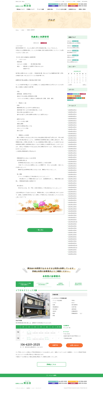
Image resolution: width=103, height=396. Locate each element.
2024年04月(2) (72, 144)
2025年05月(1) (72, 120)
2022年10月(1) (72, 183)
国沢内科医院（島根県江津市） (78, 284)
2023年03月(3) (72, 172)
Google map (68, 338)
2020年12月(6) (72, 230)
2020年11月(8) (72, 232)
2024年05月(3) (72, 142)
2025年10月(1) (72, 114)
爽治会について (21, 9)
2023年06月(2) (72, 165)
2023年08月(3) (72, 161)
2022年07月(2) (72, 189)
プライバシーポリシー (20, 388)
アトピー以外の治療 (61, 9)
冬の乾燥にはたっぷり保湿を (74, 42)
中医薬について (30, 9)
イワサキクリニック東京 (70, 1)
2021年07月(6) (72, 215)
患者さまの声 (77, 95)
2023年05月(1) (72, 168)
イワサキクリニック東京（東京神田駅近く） (42, 284)
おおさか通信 (76, 93)
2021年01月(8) (72, 228)
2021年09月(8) (72, 211)
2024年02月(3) (72, 148)
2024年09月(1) (72, 133)
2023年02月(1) (72, 174)
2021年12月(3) (72, 204)
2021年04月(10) (72, 221)
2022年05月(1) (72, 193)
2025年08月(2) (72, 118)
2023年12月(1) (72, 152)
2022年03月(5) (72, 198)
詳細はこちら (51, 365)
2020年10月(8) (72, 234)
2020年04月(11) (72, 247)
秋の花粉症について (71, 52)
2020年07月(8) (72, 241)
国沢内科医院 (84, 1)
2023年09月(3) (72, 159)
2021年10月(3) (72, 208)
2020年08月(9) (72, 239)
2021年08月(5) (72, 213)
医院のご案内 (82, 9)
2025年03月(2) (72, 122)
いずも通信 (70, 93)
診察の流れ (50, 9)
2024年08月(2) (72, 135)
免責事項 (28, 388)
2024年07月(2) (72, 137)
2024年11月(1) (72, 129)
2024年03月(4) (72, 146)
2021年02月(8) (72, 226)
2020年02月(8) (72, 251)
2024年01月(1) (72, 150)
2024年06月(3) (72, 140)
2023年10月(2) (72, 157)
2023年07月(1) (72, 163)
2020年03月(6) (72, 249)
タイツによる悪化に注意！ (73, 47)
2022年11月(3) (72, 180)
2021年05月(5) (72, 219)
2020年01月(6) (72, 254)
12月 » (84, 84)
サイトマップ (38, 388)
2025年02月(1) (72, 125)
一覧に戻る (40, 230)
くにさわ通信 (82, 93)
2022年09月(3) (72, 185)
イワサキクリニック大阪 (59, 1)
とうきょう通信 (70, 95)
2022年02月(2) (72, 200)
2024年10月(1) (72, 131)
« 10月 (70, 84)
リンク (33, 388)
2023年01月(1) (72, 176)
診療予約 (57, 345)
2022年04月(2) (72, 195)
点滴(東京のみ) (72, 9)
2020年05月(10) (72, 245)
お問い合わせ (74, 345)
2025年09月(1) (72, 116)
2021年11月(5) (72, 206)
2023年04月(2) (72, 170)
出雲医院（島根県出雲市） (60, 284)
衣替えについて (70, 57)
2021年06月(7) (72, 217)
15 (77, 79)
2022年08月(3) (72, 187)
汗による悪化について (72, 61)
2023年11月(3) (72, 155)
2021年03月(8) (72, 223)
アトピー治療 (40, 9)
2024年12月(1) (72, 127)
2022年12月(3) (72, 178)
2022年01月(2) (72, 202)
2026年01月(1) (72, 112)
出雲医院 (78, 1)
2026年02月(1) (72, 109)
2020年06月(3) (72, 243)
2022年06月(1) (72, 191)
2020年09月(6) (72, 236)
